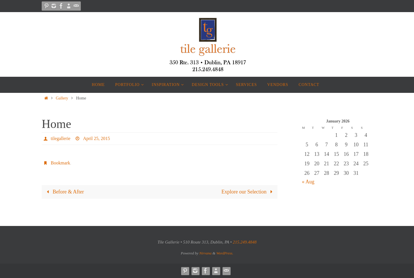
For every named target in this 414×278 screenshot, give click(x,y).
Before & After (64, 192)
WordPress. (224, 253)
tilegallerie (60, 138)
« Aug (308, 182)
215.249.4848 (245, 242)
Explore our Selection (248, 192)
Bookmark (60, 162)
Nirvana (205, 253)
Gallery (62, 98)
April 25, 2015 (96, 138)
